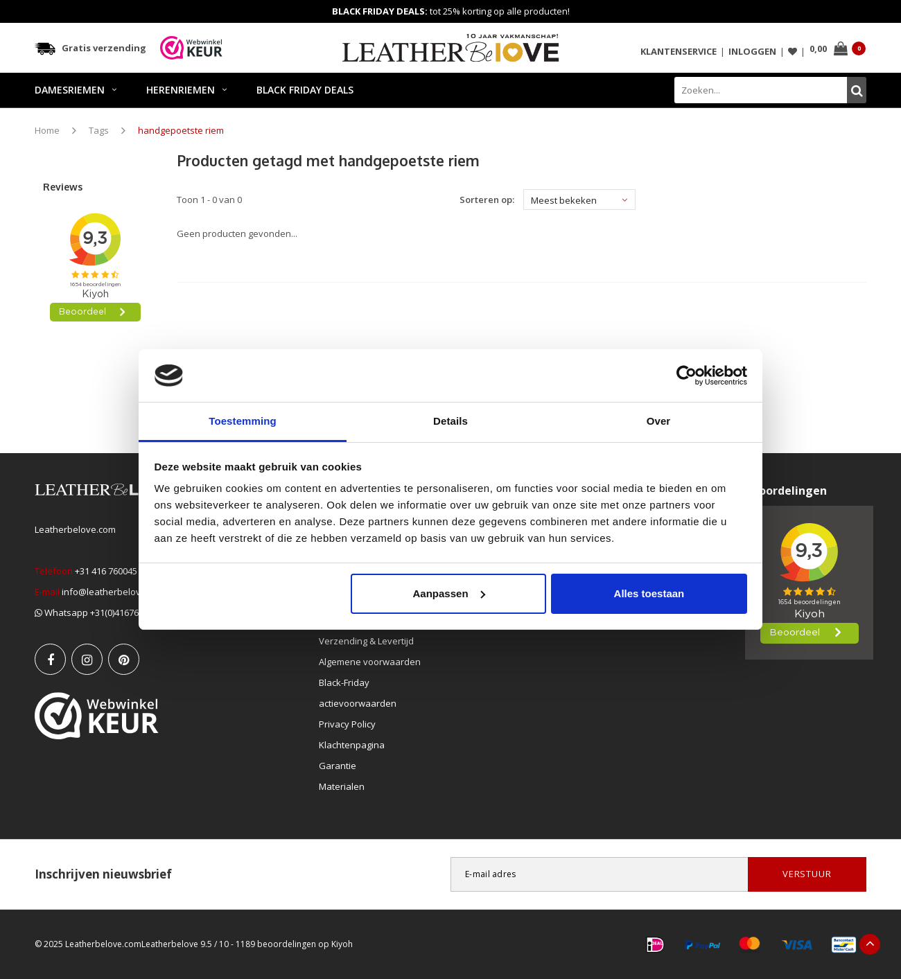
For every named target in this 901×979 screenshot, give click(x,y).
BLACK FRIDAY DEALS (304, 89)
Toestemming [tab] (243, 421)
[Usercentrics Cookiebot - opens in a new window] (686, 375)
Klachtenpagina (352, 745)
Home (47, 130)
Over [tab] (659, 421)
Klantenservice (678, 51)
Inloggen (752, 51)
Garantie (337, 765)
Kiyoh (342, 944)
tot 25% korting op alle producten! (451, 11)
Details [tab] (450, 421)
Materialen (342, 786)
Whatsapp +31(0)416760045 (96, 612)
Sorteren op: (487, 199)
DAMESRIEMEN (75, 89)
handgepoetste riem (181, 130)
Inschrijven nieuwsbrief (103, 874)
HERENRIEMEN (186, 89)
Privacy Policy (347, 724)
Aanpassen (449, 593)
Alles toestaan (649, 593)
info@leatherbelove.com (114, 591)
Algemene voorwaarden (370, 661)
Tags (99, 130)
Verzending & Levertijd (366, 641)
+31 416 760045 (106, 571)
